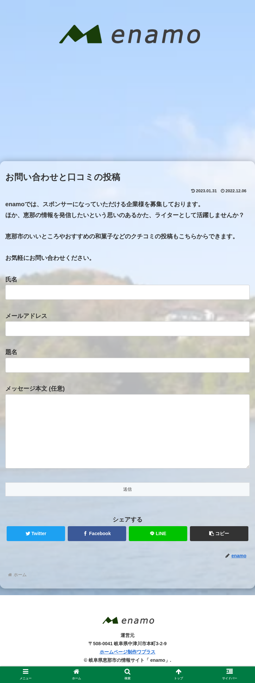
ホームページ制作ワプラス (127, 665)
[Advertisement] (127, 111)
